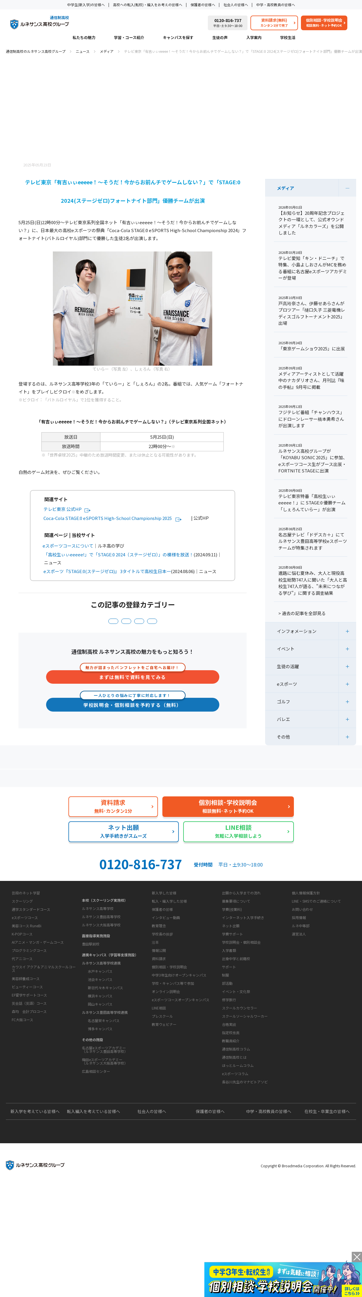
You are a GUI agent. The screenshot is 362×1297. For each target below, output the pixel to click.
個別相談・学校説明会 (169, 1056)
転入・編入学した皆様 (169, 953)
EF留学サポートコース (29, 1063)
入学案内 (254, 38)
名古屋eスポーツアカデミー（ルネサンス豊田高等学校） (105, 1094)
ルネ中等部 (300, 978)
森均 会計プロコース (29, 1079)
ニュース (83, 51)
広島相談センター (96, 1116)
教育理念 (159, 996)
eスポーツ (76, 622)
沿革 (155, 1013)
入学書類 (229, 1002)
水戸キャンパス (100, 1016)
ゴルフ (283, 701)
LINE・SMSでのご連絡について (316, 953)
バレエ (283, 719)
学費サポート (232, 986)
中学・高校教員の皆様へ (275, 4)
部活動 (227, 1054)
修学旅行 (229, 1070)
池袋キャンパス (100, 1024)
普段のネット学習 (26, 961)
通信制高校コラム (236, 1138)
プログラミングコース (29, 1018)
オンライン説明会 (166, 1080)
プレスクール (162, 1105)
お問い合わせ (302, 961)
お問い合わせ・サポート (168, 1037)
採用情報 (299, 969)
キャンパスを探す (178, 38)
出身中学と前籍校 (236, 1011)
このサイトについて (304, 934)
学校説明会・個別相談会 (241, 994)
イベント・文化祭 (236, 1062)
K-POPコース (22, 1002)
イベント (285, 649)
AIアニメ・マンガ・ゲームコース (38, 1010)
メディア (107, 51)
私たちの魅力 (84, 38)
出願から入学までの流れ (241, 945)
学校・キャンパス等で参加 (173, 1072)
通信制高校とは (234, 1146)
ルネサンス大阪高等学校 (101, 969)
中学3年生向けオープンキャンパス (179, 1064)
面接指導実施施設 (96, 980)
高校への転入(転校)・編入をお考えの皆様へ (147, 4)
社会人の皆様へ (235, 4)
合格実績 (229, 1095)
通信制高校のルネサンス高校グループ (35, 51)
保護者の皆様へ (203, 4)
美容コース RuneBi (26, 994)
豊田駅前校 (91, 989)
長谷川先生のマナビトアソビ (245, 1171)
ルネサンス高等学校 (98, 953)
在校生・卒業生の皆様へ (327, 1219)
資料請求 (159, 1048)
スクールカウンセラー (239, 1078)
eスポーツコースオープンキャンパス (180, 1089)
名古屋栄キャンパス (103, 1065)
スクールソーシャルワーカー (245, 1087)
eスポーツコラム (235, 1163)
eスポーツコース (25, 985)
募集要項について (236, 953)
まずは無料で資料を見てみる (133, 679)
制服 (225, 1045)
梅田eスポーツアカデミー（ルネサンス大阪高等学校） (105, 1106)
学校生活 (287, 38)
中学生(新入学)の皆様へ (86, 4)
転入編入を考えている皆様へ (93, 1219)
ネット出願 (231, 978)
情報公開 (159, 1021)
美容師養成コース (26, 1046)
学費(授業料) (232, 961)
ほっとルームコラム (238, 1154)
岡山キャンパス (100, 1049)
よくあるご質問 (182, 780)
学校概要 (154, 986)
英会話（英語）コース (29, 1071)
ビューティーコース (27, 1055)
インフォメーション (117, 622)
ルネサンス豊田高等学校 (101, 961)
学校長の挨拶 (162, 1004)
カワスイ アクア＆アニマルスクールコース (44, 1037)
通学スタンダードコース (31, 977)
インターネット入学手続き (243, 969)
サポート (229, 1037)
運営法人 (299, 986)
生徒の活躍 (188, 622)
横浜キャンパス (100, 1040)
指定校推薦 (231, 1103)
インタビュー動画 (166, 969)
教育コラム (226, 1127)
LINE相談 (159, 1097)
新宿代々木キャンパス (105, 1032)
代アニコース (22, 1026)
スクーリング (22, 969)
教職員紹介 (231, 1111)
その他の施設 (92, 1084)
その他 (283, 737)
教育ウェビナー (164, 1113)
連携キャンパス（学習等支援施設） (110, 999)
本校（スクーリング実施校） (105, 945)
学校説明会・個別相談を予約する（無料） (132, 709)
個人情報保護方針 (306, 945)
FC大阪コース (22, 1087)
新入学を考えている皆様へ (35, 1219)
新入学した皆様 (164, 945)
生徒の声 (220, 38)
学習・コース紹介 (129, 38)
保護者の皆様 (162, 961)
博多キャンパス (100, 1073)
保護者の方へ (62, 780)
